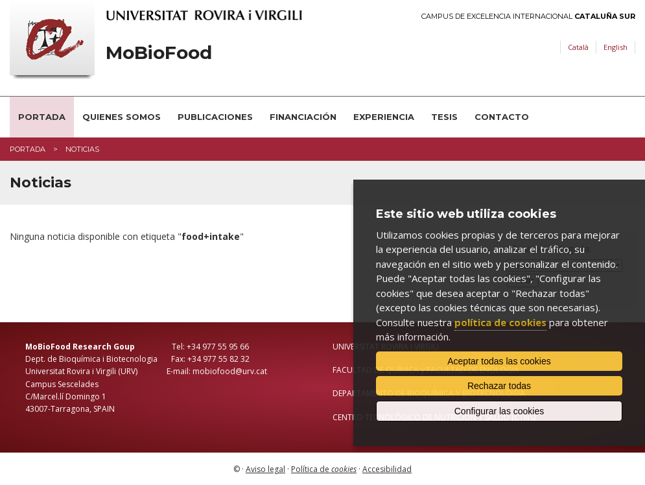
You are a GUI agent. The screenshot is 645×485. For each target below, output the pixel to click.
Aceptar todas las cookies (499, 361)
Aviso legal (265, 469)
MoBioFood (159, 53)
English (615, 47)
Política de (324, 469)
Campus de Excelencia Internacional (528, 16)
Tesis (444, 117)
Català (578, 47)
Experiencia (383, 117)
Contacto (502, 117)
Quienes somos (121, 117)
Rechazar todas (499, 386)
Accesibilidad (387, 469)
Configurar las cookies (499, 411)
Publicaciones (215, 117)
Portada (41, 117)
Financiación (303, 117)
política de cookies (500, 322)
